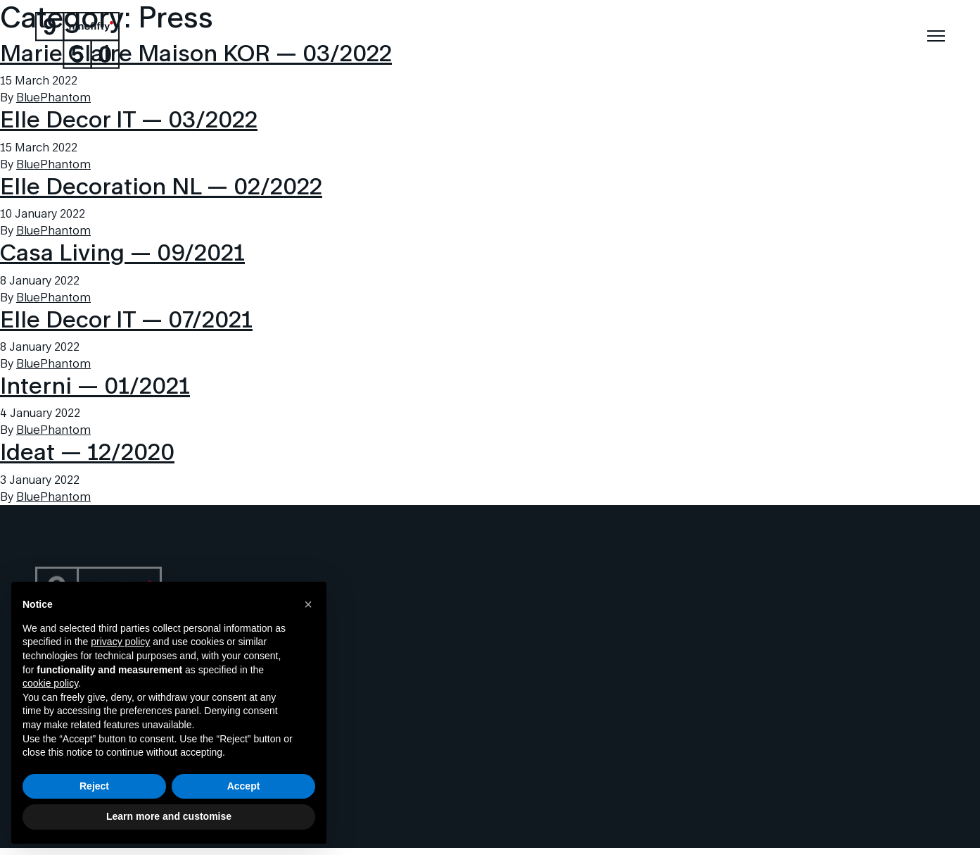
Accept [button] (243, 786)
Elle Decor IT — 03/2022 (128, 118)
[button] (308, 604)
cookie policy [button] (50, 683)
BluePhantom (53, 97)
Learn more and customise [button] (168, 816)
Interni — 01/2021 (95, 385)
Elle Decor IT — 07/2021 (126, 318)
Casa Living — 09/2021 (122, 252)
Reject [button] (94, 786)
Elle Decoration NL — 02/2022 (161, 185)
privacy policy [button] (120, 641)
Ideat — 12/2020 (87, 451)
